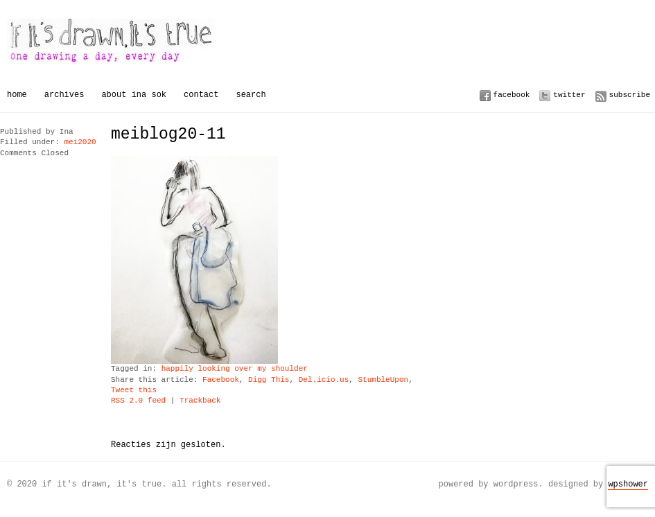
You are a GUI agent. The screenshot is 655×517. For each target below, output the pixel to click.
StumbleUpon (383, 380)
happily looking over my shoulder (234, 369)
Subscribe (629, 94)
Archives (64, 94)
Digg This (268, 380)
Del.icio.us (324, 380)
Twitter (569, 94)
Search (250, 94)
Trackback (200, 401)
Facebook (512, 94)
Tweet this (134, 390)
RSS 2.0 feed (138, 401)
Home (17, 94)
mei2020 (80, 142)
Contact (201, 94)
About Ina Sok (133, 94)
